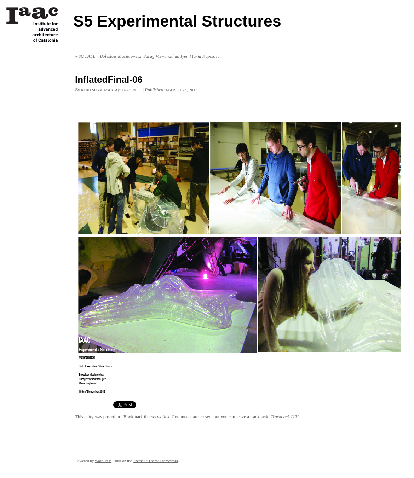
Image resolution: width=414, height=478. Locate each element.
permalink (160, 416)
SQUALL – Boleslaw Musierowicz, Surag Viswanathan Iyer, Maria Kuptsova (147, 56)
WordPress (103, 461)
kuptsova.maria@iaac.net (111, 90)
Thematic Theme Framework (155, 461)
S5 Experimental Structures (177, 21)
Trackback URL (285, 416)
